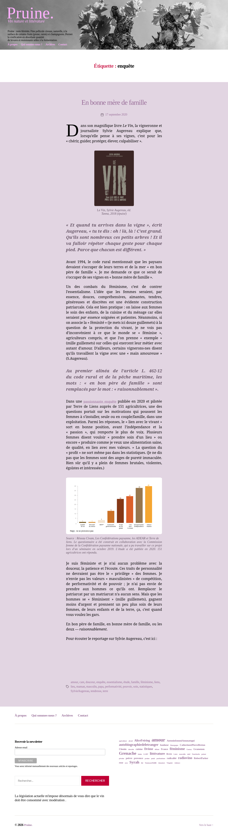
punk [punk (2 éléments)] (153, 758)
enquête (100, 682)
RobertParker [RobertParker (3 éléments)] (201, 758)
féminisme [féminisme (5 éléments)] (177, 749)
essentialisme (114, 682)
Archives (77, 715)
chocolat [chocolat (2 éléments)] (131, 749)
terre (105, 691)
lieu (73, 686)
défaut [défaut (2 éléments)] (157, 749)
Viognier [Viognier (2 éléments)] (170, 763)
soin (135, 686)
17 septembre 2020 (116, 114)
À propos (22, 715)
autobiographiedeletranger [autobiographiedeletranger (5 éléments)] (138, 745)
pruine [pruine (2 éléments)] (147, 758)
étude (126, 682)
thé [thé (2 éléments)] (142, 763)
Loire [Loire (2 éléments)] (175, 754)
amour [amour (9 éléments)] (158, 739)
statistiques (145, 686)
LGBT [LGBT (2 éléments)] (145, 754)
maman (80, 686)
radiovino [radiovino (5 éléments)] (185, 758)
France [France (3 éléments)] (164, 749)
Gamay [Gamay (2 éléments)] (189, 749)
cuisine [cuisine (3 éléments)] (139, 749)
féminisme (146, 682)
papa (101, 686)
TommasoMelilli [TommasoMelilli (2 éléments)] (150, 763)
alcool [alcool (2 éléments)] (131, 741)
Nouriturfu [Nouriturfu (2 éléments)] (196, 754)
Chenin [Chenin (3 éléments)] (122, 749)
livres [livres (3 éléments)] (169, 754)
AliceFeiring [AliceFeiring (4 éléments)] (142, 740)
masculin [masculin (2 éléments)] (182, 754)
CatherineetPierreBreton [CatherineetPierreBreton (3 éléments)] (192, 745)
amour (74, 682)
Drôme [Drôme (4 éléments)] (148, 749)
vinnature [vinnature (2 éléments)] (161, 763)
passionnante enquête (100, 401)
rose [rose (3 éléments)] (121, 762)
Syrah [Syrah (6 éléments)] (134, 762)
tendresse (96, 691)
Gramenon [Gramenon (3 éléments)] (199, 749)
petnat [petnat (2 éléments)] (203, 754)
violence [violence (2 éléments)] (177, 763)
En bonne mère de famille (114, 101)
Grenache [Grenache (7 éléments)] (127, 753)
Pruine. (30, 13)
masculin (91, 686)
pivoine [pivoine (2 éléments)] (121, 758)
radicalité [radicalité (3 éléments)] (171, 758)
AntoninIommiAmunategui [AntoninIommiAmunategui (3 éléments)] (181, 740)
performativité (113, 686)
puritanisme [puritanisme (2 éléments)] (161, 758)
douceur (90, 682)
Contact (96, 715)
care (81, 682)
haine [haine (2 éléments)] (140, 754)
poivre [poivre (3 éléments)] (129, 758)
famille (135, 682)
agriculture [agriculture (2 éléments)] (123, 741)
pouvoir (127, 686)
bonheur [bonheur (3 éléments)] (164, 745)
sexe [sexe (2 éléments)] (126, 763)
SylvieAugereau (80, 691)
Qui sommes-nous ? (50, 715)
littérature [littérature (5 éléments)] (157, 754)
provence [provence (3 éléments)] (138, 758)
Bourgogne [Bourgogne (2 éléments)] (174, 745)
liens (156, 682)
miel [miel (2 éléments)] (188, 754)
